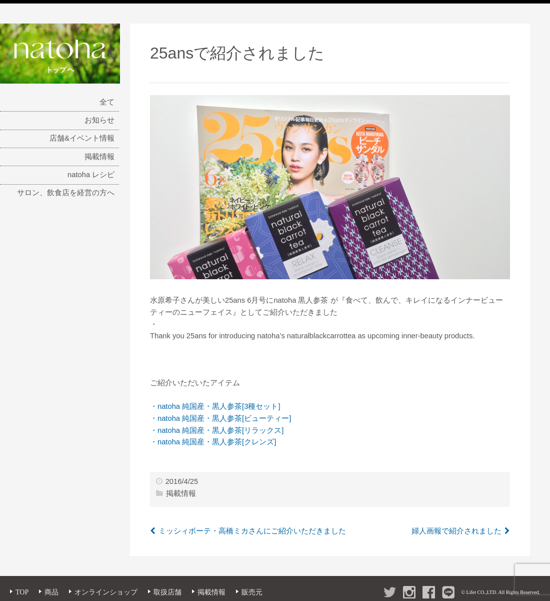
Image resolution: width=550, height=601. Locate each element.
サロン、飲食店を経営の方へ (65, 193)
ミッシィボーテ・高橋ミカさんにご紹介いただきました (252, 531)
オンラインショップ (106, 592)
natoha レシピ (91, 175)
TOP (22, 592)
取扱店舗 (168, 592)
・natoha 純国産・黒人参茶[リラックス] (217, 430)
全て (107, 102)
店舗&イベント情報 (82, 138)
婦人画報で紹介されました (457, 531)
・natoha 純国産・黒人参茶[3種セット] (215, 406)
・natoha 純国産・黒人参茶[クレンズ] (213, 442)
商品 (51, 592)
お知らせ (99, 120)
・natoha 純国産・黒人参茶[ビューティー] (220, 418)
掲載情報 (99, 157)
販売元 (252, 592)
